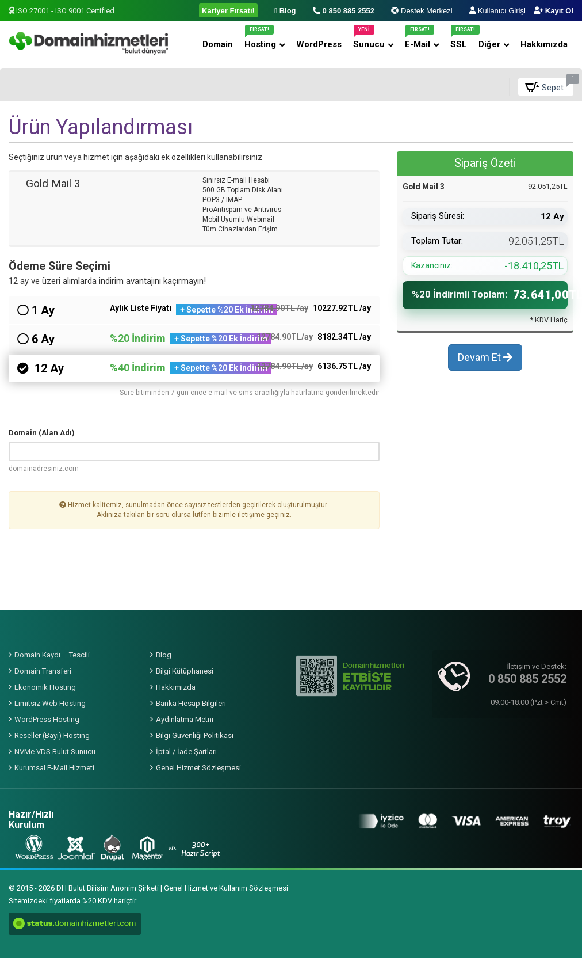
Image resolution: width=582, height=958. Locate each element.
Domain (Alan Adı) (42, 432)
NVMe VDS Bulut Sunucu (54, 751)
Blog (163, 655)
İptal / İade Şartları (186, 751)
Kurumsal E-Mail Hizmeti (54, 767)
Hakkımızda (176, 687)
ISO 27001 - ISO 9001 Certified (61, 10)
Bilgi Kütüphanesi (184, 671)
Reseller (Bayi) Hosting (52, 735)
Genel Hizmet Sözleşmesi (198, 767)
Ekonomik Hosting (45, 687)
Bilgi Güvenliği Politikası (194, 735)
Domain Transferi (42, 671)
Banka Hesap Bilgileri (191, 703)
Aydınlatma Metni (184, 719)
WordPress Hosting (46, 719)
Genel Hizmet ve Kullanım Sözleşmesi (226, 888)
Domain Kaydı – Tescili (52, 655)
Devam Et (485, 363)
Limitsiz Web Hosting (50, 703)
